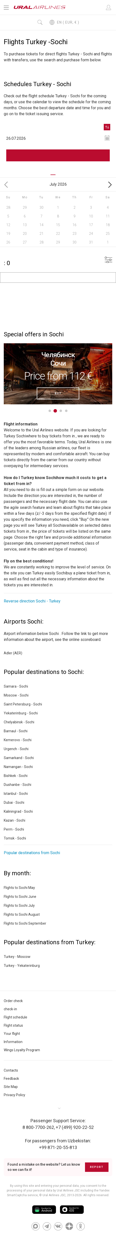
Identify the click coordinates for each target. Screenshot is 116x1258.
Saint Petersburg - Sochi (23, 704)
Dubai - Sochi (14, 802)
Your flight (12, 1034)
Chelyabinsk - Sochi (19, 722)
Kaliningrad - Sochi (18, 811)
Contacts (11, 1070)
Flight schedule (15, 1017)
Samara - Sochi (16, 686)
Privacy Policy (14, 1095)
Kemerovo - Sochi (18, 740)
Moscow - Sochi (16, 695)
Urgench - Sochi (16, 749)
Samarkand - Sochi (19, 758)
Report (97, 1167)
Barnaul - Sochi (16, 731)
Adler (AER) (13, 653)
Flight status (13, 1025)
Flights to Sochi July (19, 906)
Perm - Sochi (14, 829)
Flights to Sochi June (20, 897)
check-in (10, 1009)
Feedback (11, 1079)
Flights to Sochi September (25, 923)
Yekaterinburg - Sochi (21, 713)
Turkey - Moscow (17, 957)
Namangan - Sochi (18, 767)
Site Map (11, 1087)
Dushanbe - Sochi (17, 785)
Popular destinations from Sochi (32, 852)
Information (13, 1042)
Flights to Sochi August (22, 914)
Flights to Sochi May (19, 888)
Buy (58, 393)
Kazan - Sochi (14, 820)
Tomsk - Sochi (15, 838)
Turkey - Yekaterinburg (22, 966)
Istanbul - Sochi (16, 794)
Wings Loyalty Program (22, 1050)
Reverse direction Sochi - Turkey (32, 601)
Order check (13, 1001)
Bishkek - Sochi (16, 776)
